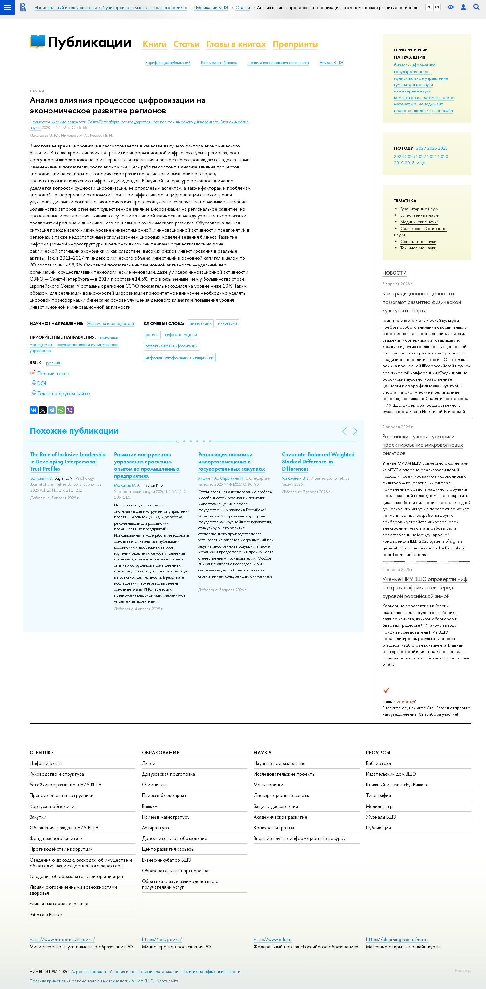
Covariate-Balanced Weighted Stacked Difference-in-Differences (318, 461)
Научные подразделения (279, 763)
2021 (432, 156)
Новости (395, 272)
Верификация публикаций (168, 62)
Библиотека (378, 763)
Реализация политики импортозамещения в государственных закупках (231, 461)
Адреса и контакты (88, 971)
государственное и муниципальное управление (421, 75)
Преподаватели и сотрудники (61, 795)
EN (437, 7)
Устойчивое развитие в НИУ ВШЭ (65, 784)
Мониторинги (268, 784)
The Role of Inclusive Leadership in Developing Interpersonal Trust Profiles (68, 461)
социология (419, 110)
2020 (443, 156)
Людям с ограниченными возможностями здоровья (73, 890)
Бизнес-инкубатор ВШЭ (166, 860)
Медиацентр (379, 806)
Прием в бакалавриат (164, 795)
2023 (410, 156)
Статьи (186, 43)
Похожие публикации (74, 430)
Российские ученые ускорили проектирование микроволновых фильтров (423, 444)
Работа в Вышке (46, 914)
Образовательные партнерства (175, 870)
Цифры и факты (46, 763)
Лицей (148, 763)
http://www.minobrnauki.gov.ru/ (62, 939)
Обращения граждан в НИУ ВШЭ (64, 827)
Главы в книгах (236, 43)
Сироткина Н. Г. (233, 478)
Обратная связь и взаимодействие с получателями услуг (180, 884)
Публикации (89, 41)
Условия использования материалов (143, 971)
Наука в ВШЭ (331, 62)
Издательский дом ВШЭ (391, 774)
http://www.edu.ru (273, 939)
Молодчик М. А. (127, 485)
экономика (442, 110)
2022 (421, 156)
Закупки (38, 817)
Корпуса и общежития (53, 806)
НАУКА (263, 752)
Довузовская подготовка (168, 774)
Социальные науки (418, 241)
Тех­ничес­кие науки (418, 248)
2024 (399, 156)
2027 (421, 148)
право (400, 110)
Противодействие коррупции (61, 849)
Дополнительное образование (174, 838)
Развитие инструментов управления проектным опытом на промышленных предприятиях (147, 465)
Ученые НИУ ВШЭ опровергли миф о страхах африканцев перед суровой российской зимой (425, 587)
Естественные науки (419, 215)
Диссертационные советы (282, 795)
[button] (178, 441)
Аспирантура (155, 827)
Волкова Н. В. (41, 478)
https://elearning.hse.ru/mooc (397, 939)
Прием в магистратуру (165, 817)
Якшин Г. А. (208, 478)
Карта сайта (167, 981)
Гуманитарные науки (419, 209)
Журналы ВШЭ (381, 817)
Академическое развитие (280, 817)
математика (405, 104)
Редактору (463, 970)
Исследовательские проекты (284, 774)
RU (429, 7)
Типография (378, 795)
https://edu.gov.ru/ (162, 939)
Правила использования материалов (278, 62)
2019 (399, 163)
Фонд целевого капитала (56, 838)
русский (53, 362)
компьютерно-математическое (424, 97)
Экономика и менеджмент (110, 323)
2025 (443, 148)
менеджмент (430, 104)
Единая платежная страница (59, 903)
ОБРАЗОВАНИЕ (160, 752)
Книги (155, 43)
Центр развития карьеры (168, 849)
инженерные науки (412, 91)
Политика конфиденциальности (210, 971)
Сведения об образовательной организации (76, 876)
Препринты (295, 43)
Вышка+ (150, 806)
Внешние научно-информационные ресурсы (300, 838)
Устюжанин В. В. (295, 478)
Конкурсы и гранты (274, 827)
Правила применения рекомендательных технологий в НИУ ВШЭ (92, 981)
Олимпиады (154, 784)
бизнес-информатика (414, 65)
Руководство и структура (57, 774)
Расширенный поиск (219, 62)
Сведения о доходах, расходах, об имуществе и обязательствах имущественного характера (81, 863)
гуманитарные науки (413, 84)
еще (421, 163)
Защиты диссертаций (276, 806)
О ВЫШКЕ (42, 752)
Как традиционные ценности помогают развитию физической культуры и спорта (422, 301)
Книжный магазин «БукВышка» (397, 784)
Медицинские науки (419, 221)
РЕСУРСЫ (378, 752)
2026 (432, 148)
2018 (410, 163)
